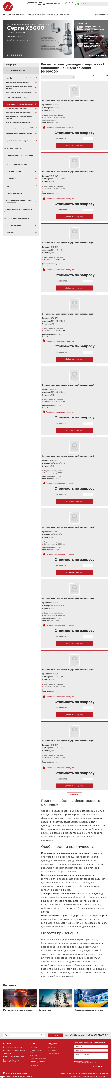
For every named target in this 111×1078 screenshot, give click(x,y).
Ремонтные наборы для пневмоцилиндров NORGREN (19, 117)
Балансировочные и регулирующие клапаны (18, 156)
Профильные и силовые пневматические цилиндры (18, 87)
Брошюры (52, 1050)
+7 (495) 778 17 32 (69, 3)
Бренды (30, 14)
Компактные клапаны (12, 171)
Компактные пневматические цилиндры (18, 112)
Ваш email (80, 1050)
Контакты (34, 1065)
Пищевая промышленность (13, 1057)
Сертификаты (53, 1053)
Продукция (9, 14)
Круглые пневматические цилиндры (17, 82)
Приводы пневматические (14, 70)
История (33, 1055)
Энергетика (7, 1053)
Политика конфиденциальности (89, 1073)
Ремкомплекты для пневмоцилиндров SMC (19, 128)
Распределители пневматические (18, 133)
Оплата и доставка (37, 1062)
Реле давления (10, 178)
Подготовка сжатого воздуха (16, 141)
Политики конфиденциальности (86, 1062)
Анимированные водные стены (16, 218)
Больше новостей (96, 55)
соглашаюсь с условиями (86, 1062)
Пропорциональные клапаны (15, 164)
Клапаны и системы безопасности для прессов (18, 210)
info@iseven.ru (52, 4)
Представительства (38, 1058)
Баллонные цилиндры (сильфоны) (16, 108)
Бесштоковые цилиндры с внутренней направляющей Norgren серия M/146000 (20, 103)
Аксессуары (9, 232)
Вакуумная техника (12, 186)
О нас (67, 14)
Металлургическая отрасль (14, 1050)
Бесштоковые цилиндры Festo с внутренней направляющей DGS (17, 98)
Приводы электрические (14, 225)
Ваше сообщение (82, 1054)
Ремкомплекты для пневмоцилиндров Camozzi (17, 123)
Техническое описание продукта (60, 127)
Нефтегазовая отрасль (12, 1047)
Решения (20, 14)
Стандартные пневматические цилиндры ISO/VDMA (18, 78)
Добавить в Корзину (74, 145)
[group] (37, 39)
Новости (33, 1047)
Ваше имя (79, 1046)
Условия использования (68, 1073)
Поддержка (57, 14)
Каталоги (51, 1047)
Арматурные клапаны (13, 148)
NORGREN (54, 105)
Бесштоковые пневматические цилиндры (18, 92)
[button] (7, 55)
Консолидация (42, 14)
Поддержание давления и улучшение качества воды (19, 201)
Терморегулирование (13, 193)
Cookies (105, 1073)
